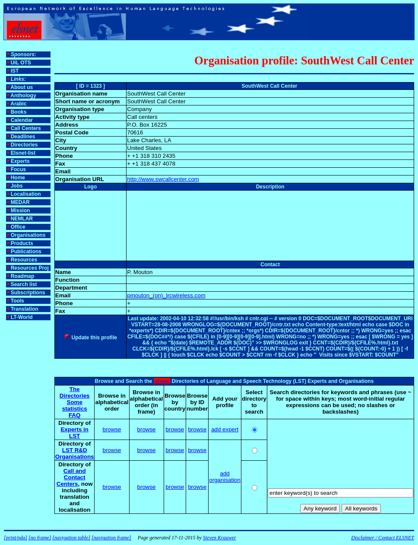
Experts (20, 161)
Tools (17, 301)
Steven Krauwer (219, 538)
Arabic (18, 104)
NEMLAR (22, 219)
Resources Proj (30, 268)
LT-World (22, 317)
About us (21, 87)
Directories (24, 145)
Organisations (28, 235)
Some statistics (74, 405)
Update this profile (90, 338)
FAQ (74, 415)
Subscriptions (28, 293)
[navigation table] (71, 538)
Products (22, 243)
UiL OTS (21, 63)
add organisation (225, 476)
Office (18, 227)
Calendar (22, 120)
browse (112, 429)
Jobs (17, 186)
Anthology (23, 95)
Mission (20, 210)
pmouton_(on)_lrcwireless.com (166, 295)
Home (18, 178)
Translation (24, 309)
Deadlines (23, 137)
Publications (26, 252)
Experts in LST (74, 432)
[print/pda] (15, 538)
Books (19, 112)
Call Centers (26, 128)
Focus (18, 169)
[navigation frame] (111, 538)
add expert (224, 429)
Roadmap (23, 276)
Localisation (26, 194)
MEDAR (20, 202)
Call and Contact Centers (71, 477)
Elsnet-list (23, 153)
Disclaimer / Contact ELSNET (382, 538)
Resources (24, 260)
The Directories (75, 392)
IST (15, 71)
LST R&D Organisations (74, 453)
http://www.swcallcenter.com (163, 179)
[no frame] (39, 538)
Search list (24, 284)
